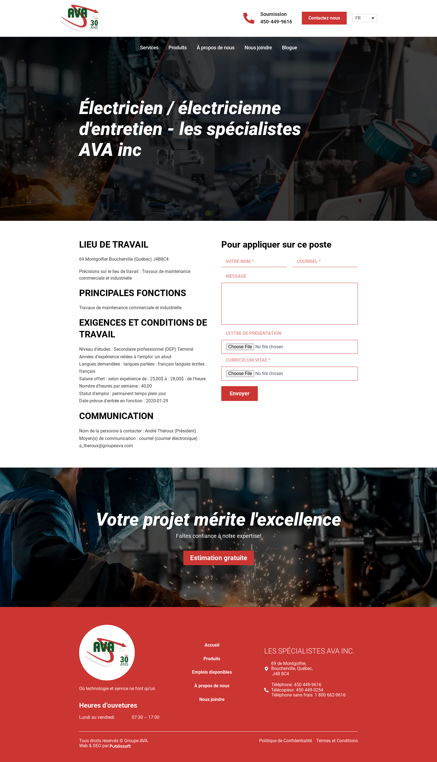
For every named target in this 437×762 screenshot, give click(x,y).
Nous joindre (258, 47)
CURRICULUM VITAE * (248, 360)
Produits (178, 47)
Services (149, 47)
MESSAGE (236, 276)
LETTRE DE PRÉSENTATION (253, 333)
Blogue (289, 47)
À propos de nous (216, 47)
